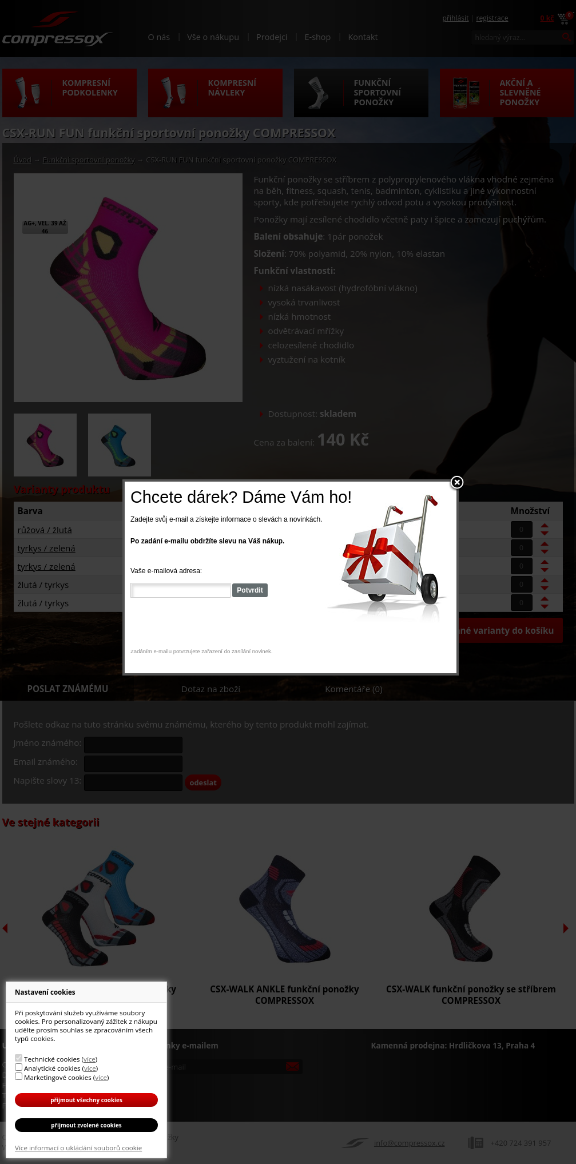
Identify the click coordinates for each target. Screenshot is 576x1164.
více (90, 1059)
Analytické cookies (52, 1068)
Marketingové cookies (58, 1077)
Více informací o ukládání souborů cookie (78, 1147)
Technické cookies (52, 1059)
